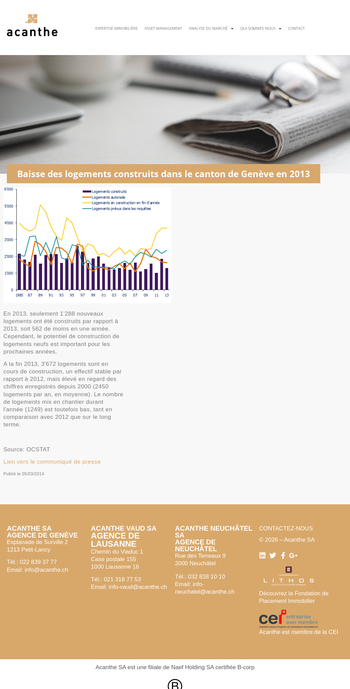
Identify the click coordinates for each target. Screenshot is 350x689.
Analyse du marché (211, 28)
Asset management (163, 28)
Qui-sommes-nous (260, 28)
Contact (296, 28)
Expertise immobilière (116, 28)
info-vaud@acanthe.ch (138, 587)
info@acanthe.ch (46, 570)
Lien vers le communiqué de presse (52, 462)
